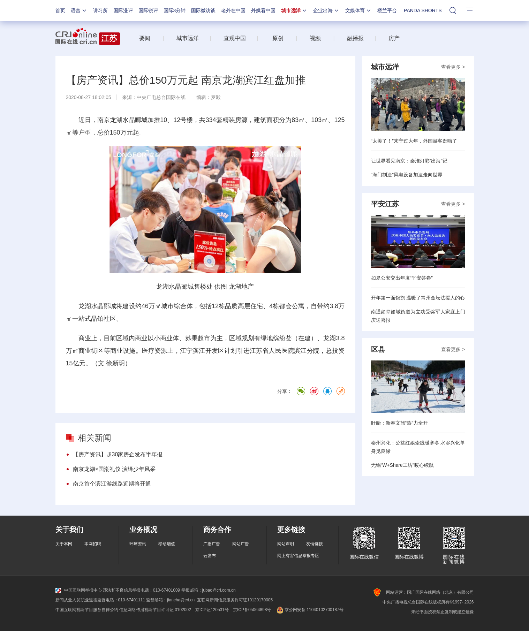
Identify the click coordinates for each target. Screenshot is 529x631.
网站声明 (285, 543)
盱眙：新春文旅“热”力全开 (399, 423)
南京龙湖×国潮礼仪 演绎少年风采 (114, 469)
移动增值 (166, 543)
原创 (278, 38)
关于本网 (63, 543)
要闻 (144, 38)
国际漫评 (123, 10)
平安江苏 (385, 204)
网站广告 (240, 543)
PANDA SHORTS (422, 10)
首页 (60, 10)
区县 (378, 349)
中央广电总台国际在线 (161, 97)
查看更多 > (453, 67)
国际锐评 (148, 10)
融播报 (355, 38)
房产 (394, 38)
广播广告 (211, 543)
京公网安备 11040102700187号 (309, 609)
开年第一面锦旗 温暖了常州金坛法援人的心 (418, 298)
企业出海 (326, 10)
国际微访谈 (203, 10)
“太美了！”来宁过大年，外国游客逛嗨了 (414, 141)
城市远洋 (294, 10)
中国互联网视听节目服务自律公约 (86, 609)
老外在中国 (233, 10)
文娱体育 (358, 10)
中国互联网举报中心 (78, 590)
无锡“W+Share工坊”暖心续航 (402, 465)
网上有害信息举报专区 (298, 555)
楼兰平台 (387, 10)
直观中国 (235, 38)
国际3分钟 (175, 10)
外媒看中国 (263, 10)
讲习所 (100, 10)
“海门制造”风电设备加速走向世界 (407, 174)
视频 (315, 38)
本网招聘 (92, 543)
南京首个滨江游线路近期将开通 (112, 484)
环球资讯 (137, 543)
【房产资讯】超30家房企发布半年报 (118, 454)
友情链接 (314, 543)
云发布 (209, 555)
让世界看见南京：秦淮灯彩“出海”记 (409, 161)
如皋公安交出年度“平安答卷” (402, 278)
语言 (79, 10)
